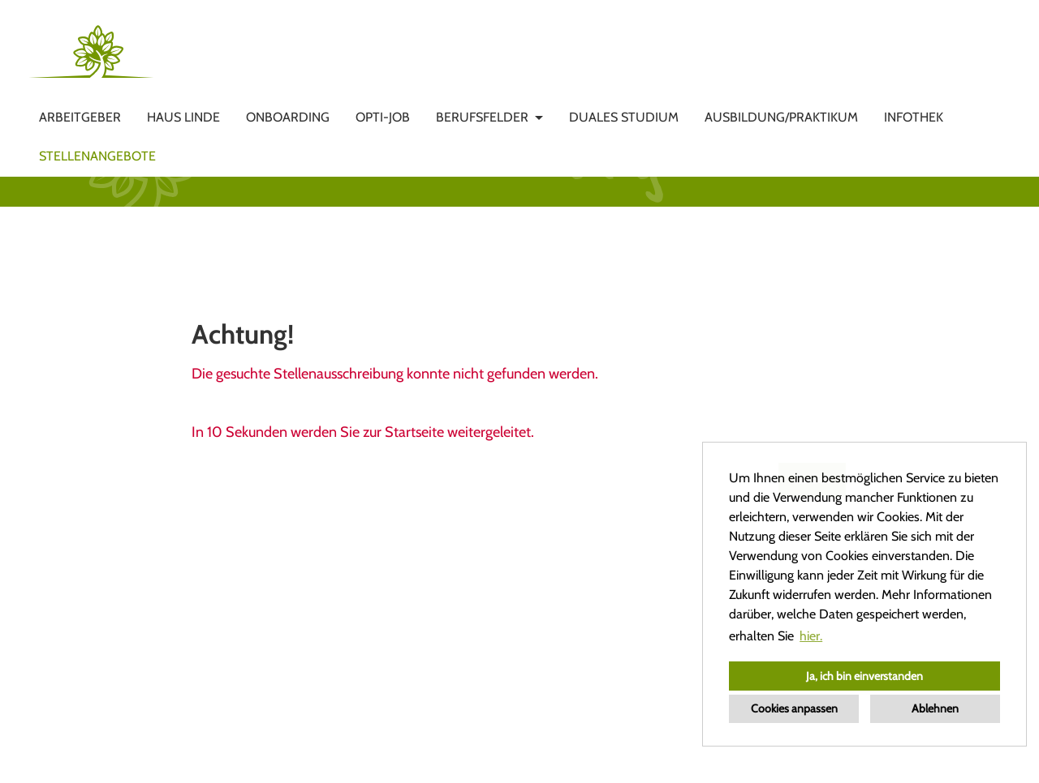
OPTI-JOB (383, 117)
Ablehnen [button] (935, 708)
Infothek (913, 117)
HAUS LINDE (183, 117)
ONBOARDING (288, 117)
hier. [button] (811, 636)
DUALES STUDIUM (624, 117)
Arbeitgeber (80, 117)
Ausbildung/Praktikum (781, 117)
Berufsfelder (482, 117)
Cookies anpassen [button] (794, 708)
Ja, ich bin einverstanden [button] (864, 676)
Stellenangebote (97, 156)
